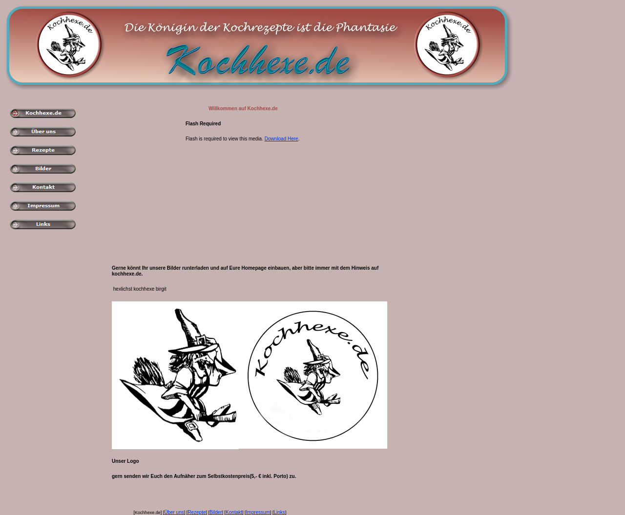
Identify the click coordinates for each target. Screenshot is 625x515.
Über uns (174, 512)
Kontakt (234, 512)
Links (279, 512)
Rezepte (197, 512)
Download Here (281, 138)
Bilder (215, 512)
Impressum (258, 512)
